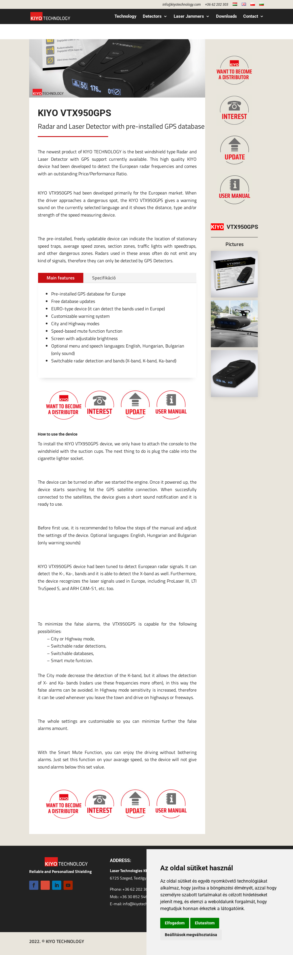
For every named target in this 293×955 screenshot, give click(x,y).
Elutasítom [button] (205, 923)
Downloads (226, 16)
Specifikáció (104, 277)
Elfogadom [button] (175, 923)
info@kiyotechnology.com (182, 5)
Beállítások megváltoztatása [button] (191, 934)
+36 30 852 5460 (135, 897)
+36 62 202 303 (216, 5)
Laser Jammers (189, 16)
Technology (125, 16)
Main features (61, 277)
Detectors (152, 16)
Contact (250, 16)
